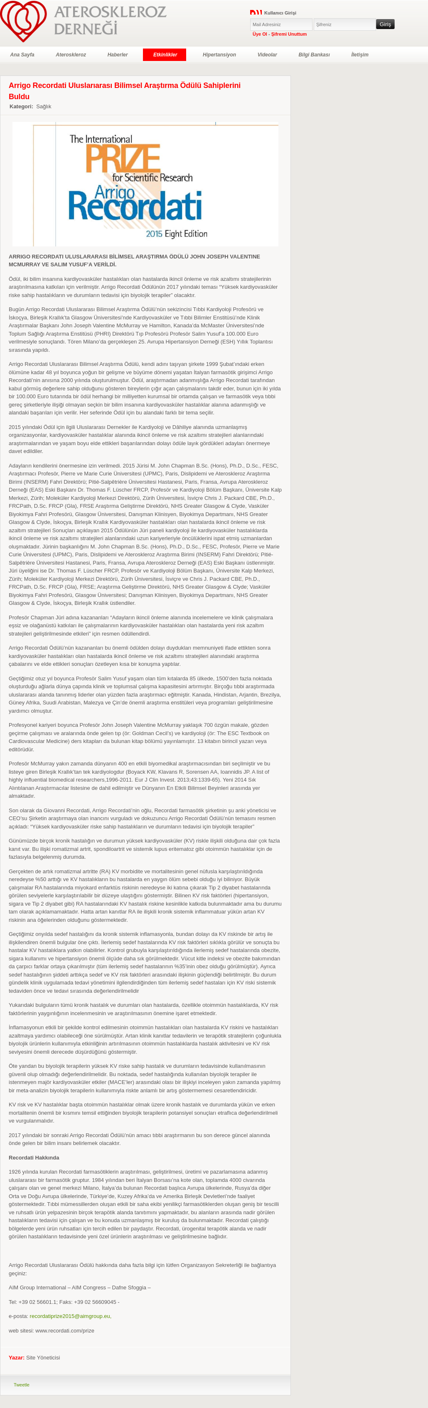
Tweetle (22, 1384)
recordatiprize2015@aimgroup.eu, (71, 1316)
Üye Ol (260, 34)
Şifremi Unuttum (289, 34)
